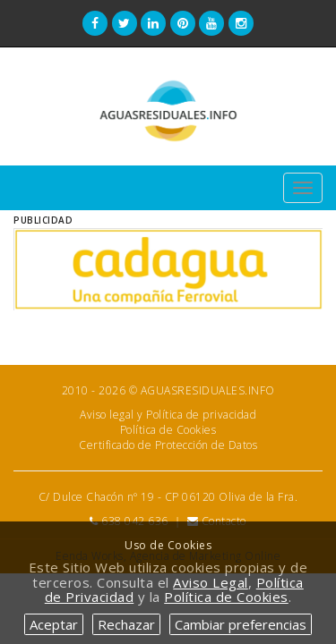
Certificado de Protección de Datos (168, 445)
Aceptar (54, 624)
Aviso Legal (210, 582)
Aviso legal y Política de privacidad (168, 414)
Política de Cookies (168, 429)
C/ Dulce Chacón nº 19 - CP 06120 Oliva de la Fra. (168, 496)
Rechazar (126, 624)
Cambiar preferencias (240, 624)
